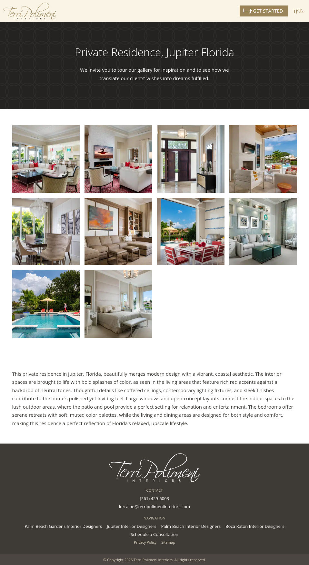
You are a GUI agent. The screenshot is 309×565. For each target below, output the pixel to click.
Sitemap (168, 542)
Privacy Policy (145, 542)
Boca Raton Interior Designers (254, 526)
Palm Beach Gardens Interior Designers (63, 526)
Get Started (263, 10)
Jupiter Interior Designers (131, 526)
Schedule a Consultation (154, 534)
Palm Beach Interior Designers (191, 526)
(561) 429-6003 (154, 498)
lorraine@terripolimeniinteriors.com (154, 506)
